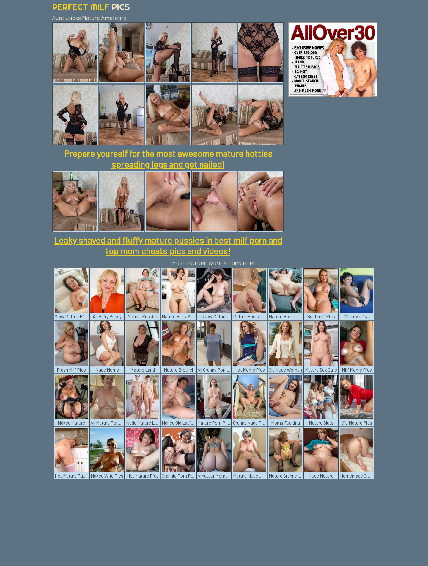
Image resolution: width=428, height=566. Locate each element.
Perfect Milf (91, 6)
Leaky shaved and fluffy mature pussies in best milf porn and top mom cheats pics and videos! (168, 245)
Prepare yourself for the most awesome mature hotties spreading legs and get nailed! (168, 158)
